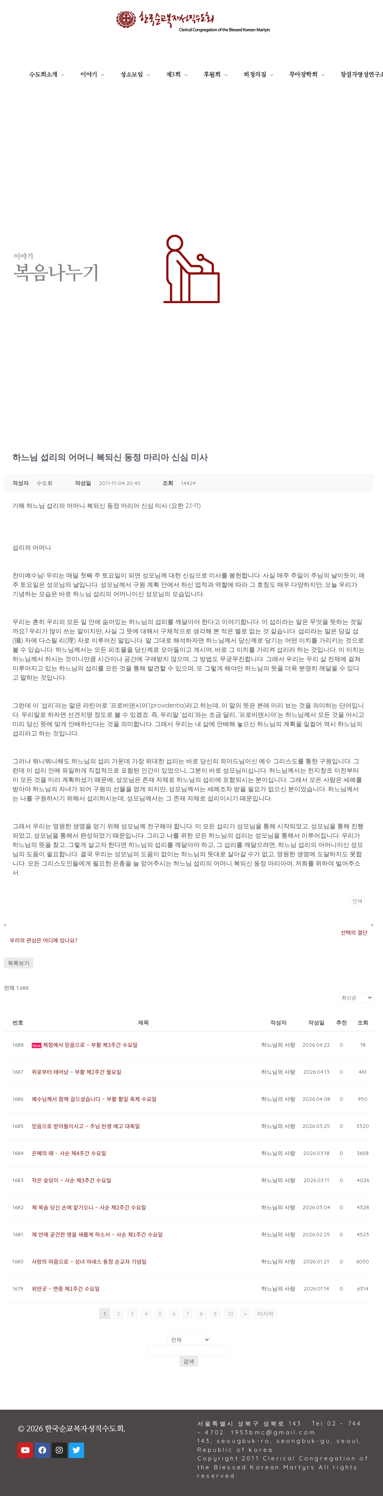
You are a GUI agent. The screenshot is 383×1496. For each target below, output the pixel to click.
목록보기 (18, 963)
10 (230, 1313)
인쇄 (357, 901)
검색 (188, 1361)
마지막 (265, 1313)
